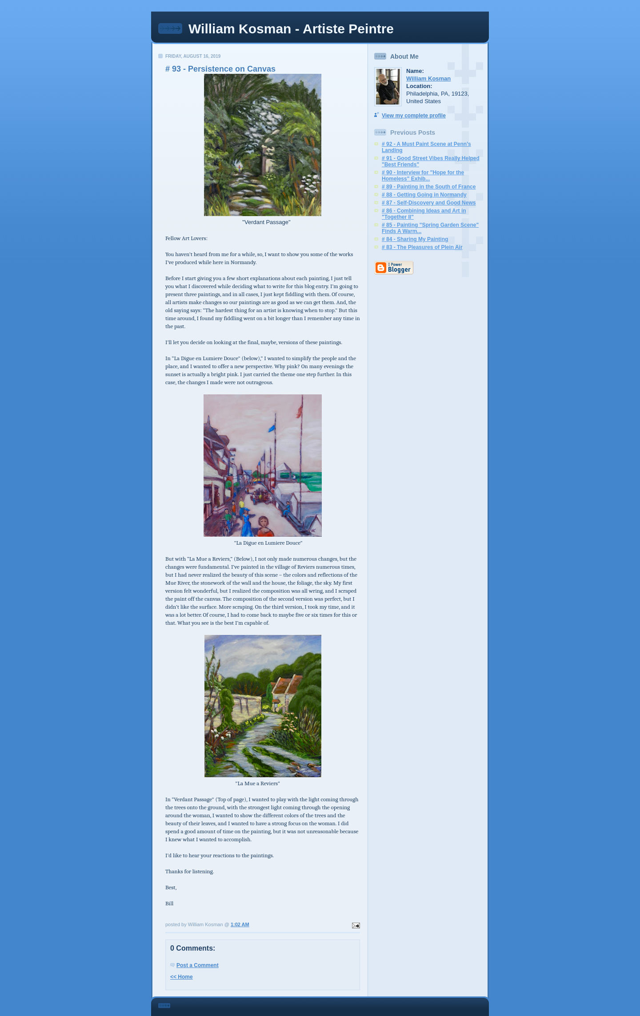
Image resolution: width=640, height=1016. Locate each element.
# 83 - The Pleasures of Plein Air (422, 247)
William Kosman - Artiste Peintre (291, 28)
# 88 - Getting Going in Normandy (424, 195)
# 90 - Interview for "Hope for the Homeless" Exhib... (423, 175)
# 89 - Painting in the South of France (429, 187)
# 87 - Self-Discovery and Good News (429, 203)
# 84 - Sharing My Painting (415, 239)
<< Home (181, 977)
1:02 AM (240, 924)
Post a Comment (197, 965)
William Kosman (428, 78)
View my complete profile (414, 115)
